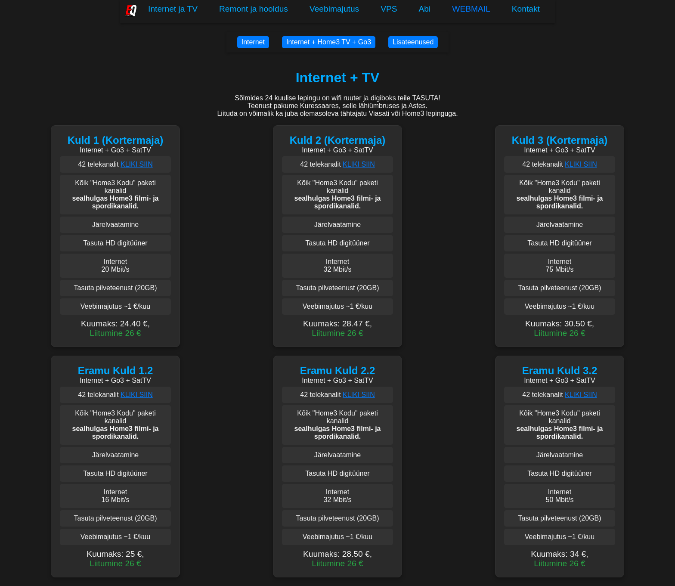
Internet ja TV (173, 8)
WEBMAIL (471, 8)
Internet (253, 42)
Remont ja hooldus (253, 8)
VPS (389, 8)
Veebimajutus (334, 8)
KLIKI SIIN (137, 164)
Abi (425, 8)
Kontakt (526, 8)
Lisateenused (413, 42)
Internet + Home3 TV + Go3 (328, 42)
